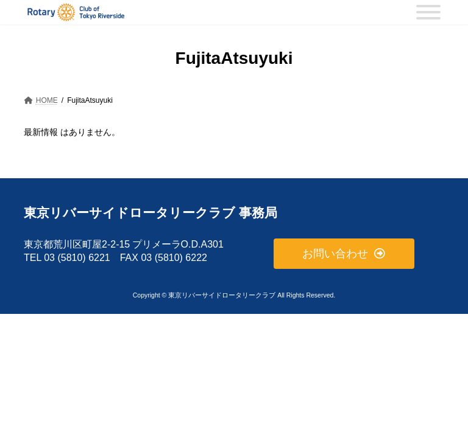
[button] (344, 253)
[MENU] (428, 12)
